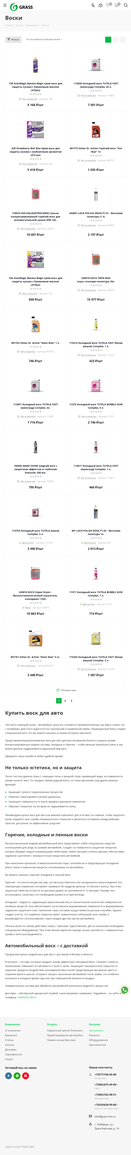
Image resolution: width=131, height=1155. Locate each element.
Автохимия (96, 1030)
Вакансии (11, 1035)
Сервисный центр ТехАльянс (65, 1030)
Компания (12, 1024)
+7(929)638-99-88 (106, 1104)
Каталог (95, 1024)
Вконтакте (8, 1075)
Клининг (94, 1035)
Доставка (10, 1049)
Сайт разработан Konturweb (52, 1147)
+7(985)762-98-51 (105, 1094)
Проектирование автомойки (65, 1035)
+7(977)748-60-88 (105, 1074)
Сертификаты (13, 1054)
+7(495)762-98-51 (26, 997)
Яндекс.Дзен (25, 1075)
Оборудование (98, 1040)
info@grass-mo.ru (104, 1116)
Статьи (9, 1040)
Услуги (52, 1024)
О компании (13, 1030)
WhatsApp (17, 1075)
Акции (9, 1059)
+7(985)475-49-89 (106, 1084)
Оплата (9, 1044)
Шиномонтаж (97, 1044)
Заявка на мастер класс (61, 1040)
